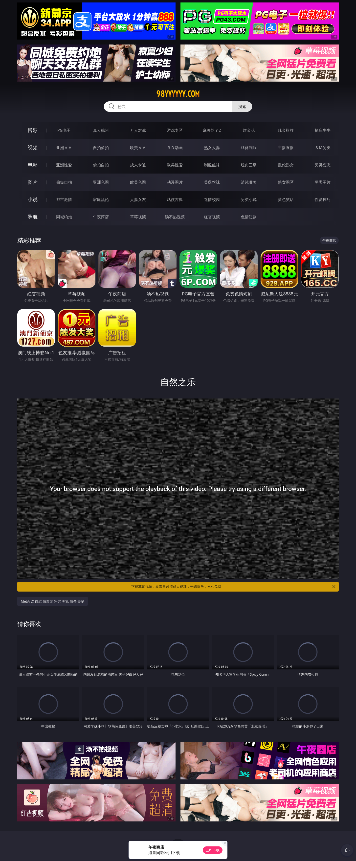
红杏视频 (212, 217)
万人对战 (138, 130)
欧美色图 (138, 182)
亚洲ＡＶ (64, 147)
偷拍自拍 (101, 165)
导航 (33, 216)
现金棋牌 (286, 130)
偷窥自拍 (64, 182)
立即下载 (213, 850)
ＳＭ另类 (323, 147)
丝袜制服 (249, 147)
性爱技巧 (323, 199)
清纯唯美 (249, 182)
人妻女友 (138, 199)
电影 (33, 164)
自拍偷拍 (101, 147)
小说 (33, 199)
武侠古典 (175, 199)
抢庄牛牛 (323, 130)
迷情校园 (212, 199)
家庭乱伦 (101, 199)
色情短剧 (249, 217)
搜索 (242, 106)
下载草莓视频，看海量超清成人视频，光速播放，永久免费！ (233, 587)
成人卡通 (138, 165)
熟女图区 (286, 182)
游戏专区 (175, 130)
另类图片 (323, 182)
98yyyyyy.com (178, 94)
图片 (33, 182)
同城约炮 (64, 217)
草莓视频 (138, 217)
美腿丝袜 (212, 182)
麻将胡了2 (212, 130)
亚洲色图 (101, 182)
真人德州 (101, 130)
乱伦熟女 (286, 165)
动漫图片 (175, 182)
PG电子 (63, 130)
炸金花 (249, 130)
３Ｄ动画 (175, 147)
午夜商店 (101, 217)
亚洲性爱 (64, 165)
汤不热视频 (175, 217)
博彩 (33, 130)
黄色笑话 (286, 199)
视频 (33, 147)
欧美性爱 (175, 165)
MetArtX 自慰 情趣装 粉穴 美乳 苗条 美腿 (52, 601)
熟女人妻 (212, 147)
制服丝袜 (212, 165)
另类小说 (249, 199)
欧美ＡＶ (138, 147)
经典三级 (249, 165)
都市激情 (64, 199)
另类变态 (323, 165)
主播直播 (286, 147)
